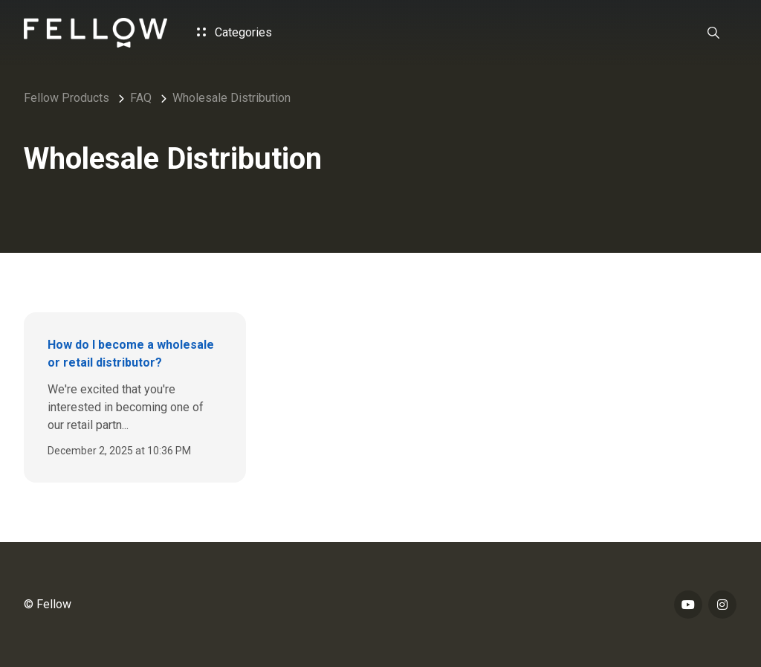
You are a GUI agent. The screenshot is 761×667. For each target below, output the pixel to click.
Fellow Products (66, 98)
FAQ (141, 98)
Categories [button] (234, 32)
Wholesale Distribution (231, 98)
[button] (713, 33)
